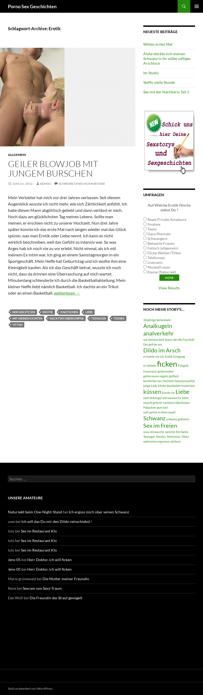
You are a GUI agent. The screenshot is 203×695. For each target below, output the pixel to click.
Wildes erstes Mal (157, 44)
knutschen (69, 312)
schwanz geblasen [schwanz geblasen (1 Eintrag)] (177, 419)
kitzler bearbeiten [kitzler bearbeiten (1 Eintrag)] (169, 385)
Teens (152, 229)
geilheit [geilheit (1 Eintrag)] (174, 376)
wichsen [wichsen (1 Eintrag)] (175, 441)
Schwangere (157, 238)
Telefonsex (156, 257)
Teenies (118, 318)
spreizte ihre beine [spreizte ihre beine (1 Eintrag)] (176, 432)
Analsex (153, 224)
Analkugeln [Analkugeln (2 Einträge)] (157, 325)
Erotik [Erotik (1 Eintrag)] (169, 356)
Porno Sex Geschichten (32, 6)
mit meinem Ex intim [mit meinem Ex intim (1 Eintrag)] (175, 398)
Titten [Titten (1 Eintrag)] (185, 436)
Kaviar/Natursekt (161, 272)
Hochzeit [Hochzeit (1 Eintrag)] (168, 381)
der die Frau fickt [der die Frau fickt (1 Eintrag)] (184, 339)
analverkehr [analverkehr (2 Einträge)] (158, 333)
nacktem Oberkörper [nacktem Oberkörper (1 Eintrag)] (176, 402)
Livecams (155, 262)
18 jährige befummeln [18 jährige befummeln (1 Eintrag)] (157, 320)
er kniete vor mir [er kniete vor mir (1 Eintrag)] (153, 356)
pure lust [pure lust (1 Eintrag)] (162, 407)
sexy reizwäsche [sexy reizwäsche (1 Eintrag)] (153, 432)
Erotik (48, 312)
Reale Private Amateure (166, 219)
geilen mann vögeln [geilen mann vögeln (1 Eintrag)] (155, 376)
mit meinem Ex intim (27, 318)
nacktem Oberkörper (67, 318)
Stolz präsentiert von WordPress (30, 688)
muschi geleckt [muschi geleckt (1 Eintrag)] (152, 402)
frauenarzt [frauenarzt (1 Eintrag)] (150, 371)
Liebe (89, 312)
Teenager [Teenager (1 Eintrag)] (149, 436)
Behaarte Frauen (161, 243)
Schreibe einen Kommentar (82, 184)
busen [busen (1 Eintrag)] (169, 339)
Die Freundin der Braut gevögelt (56, 598)
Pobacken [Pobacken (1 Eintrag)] (149, 407)
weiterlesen (67, 292)
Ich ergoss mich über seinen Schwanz (99, 512)
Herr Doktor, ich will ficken (49, 559)
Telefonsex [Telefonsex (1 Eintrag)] (174, 436)
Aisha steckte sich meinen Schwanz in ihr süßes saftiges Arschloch (167, 58)
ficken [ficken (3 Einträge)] (167, 363)
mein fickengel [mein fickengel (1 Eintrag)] (152, 398)
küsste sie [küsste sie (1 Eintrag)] (168, 392)
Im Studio (151, 73)
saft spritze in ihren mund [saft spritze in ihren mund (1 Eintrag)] (159, 412)
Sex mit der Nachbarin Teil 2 (166, 92)
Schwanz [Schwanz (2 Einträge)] (154, 418)
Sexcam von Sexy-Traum (42, 588)
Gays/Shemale (158, 233)
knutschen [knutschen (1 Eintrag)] (188, 385)
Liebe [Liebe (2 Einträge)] (183, 391)
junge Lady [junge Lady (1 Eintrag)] (150, 385)
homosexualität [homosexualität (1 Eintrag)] (185, 381)
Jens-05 (14, 559)
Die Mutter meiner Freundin (66, 578)
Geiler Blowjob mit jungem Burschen (53, 168)
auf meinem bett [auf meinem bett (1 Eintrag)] (153, 339)
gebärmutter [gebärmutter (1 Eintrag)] (166, 371)
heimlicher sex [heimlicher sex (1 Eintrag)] (152, 381)
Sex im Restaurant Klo (39, 531)
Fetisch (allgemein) (162, 248)
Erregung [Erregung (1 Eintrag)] (179, 356)
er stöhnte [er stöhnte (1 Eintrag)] (149, 365)
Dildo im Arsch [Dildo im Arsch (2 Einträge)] (162, 350)
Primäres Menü (196, 6)
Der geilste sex (23, 312)
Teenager (98, 318)
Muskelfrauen (158, 267)
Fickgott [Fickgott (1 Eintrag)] (183, 365)
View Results (169, 288)
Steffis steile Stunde (159, 82)
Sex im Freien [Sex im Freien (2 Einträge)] (160, 425)
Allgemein (17, 155)
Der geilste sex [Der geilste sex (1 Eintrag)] (152, 344)
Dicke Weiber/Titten (164, 253)
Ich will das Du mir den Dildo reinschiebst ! (56, 521)
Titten (17, 324)
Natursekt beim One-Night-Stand (35, 512)
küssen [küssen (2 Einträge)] (152, 391)
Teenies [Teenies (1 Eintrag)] (161, 436)
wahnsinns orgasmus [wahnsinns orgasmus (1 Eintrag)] (156, 441)
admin (45, 184)
